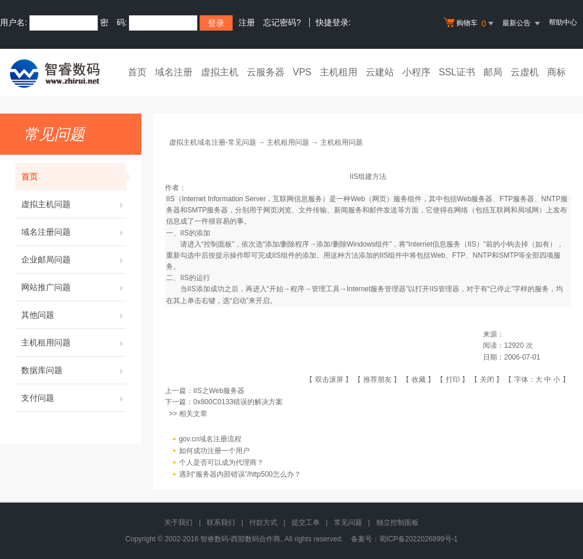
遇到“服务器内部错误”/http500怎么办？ (240, 474)
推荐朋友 (377, 379)
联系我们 (221, 522)
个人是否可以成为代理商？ (221, 462)
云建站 (380, 72)
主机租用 (338, 72)
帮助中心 (563, 22)
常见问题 (348, 522)
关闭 (487, 379)
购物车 (469, 23)
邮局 (492, 72)
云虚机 (525, 72)
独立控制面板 (397, 522)
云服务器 (265, 72)
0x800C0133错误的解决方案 (238, 402)
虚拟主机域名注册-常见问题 (212, 142)
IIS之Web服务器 (218, 391)
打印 (453, 379)
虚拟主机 (219, 72)
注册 (246, 22)
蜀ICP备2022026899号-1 (418, 539)
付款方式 (263, 522)
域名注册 (174, 72)
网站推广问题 (73, 287)
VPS (302, 72)
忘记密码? (282, 22)
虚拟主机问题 (73, 204)
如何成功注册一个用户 (214, 451)
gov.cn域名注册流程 (210, 439)
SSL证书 (457, 72)
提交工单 (306, 522)
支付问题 (73, 397)
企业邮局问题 (73, 259)
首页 (137, 72)
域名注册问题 (73, 232)
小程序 (416, 72)
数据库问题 (73, 370)
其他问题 (73, 315)
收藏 (419, 379)
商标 (556, 72)
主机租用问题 (73, 342)
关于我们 (178, 522)
